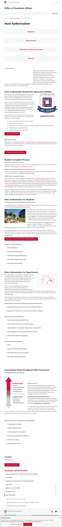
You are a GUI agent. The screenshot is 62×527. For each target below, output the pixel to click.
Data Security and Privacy (14, 443)
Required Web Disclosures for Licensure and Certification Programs (24, 307)
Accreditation (9, 477)
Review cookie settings (16, 524)
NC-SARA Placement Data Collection (16, 499)
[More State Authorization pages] (56, 495)
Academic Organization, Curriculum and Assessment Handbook (22, 474)
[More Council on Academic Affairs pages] (56, 488)
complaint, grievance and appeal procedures (21, 166)
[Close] (59, 517)
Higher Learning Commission (27, 171)
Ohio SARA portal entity (39, 183)
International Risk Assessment (31, 49)
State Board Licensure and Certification (16, 505)
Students (31, 32)
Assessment (9, 484)
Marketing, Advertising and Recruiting (17, 349)
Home (5, 18)
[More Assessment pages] (56, 484)
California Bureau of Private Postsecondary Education (40, 142)
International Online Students (14, 263)
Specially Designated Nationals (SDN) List (18, 436)
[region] (31, 521)
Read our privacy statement (35, 521)
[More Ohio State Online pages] (56, 491)
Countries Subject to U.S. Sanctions (16, 432)
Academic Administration (14, 18)
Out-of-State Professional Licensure (16, 259)
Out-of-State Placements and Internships (18, 353)
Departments (31, 40)
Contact (31, 58)
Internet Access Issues (13, 440)
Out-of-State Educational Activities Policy (18, 320)
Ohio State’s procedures (10, 180)
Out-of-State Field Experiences (15, 251)
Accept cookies (27, 524)
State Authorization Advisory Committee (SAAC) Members (22, 332)
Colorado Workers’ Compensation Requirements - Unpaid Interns (24, 328)
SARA (9, 345)
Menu (53, 13)
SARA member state (42, 178)
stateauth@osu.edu (9, 459)
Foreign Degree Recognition (14, 424)
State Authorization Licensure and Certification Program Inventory (23, 502)
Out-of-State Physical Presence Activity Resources (20, 324)
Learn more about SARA (12, 134)
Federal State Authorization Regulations (17, 335)
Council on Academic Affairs (13, 488)
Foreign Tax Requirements (14, 428)
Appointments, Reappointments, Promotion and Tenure (20, 481)
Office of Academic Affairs (18, 8)
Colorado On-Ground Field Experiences (17, 255)
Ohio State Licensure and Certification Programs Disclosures (21, 239)
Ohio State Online (10, 491)
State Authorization (11, 495)
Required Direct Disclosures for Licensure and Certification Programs (25, 311)
